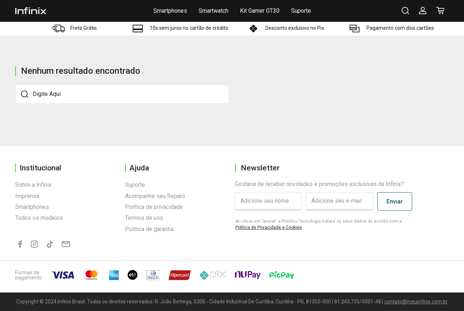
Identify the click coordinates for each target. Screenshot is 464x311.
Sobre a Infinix (33, 184)
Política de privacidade (154, 206)
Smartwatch (213, 10)
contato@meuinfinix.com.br (416, 301)
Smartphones (170, 10)
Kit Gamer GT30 (259, 10)
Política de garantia (149, 229)
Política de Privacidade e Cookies (268, 227)
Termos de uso (144, 217)
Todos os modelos (39, 217)
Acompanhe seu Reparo (155, 196)
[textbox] (122, 94)
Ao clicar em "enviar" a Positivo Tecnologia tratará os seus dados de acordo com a (318, 224)
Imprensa (27, 196)
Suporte (301, 10)
